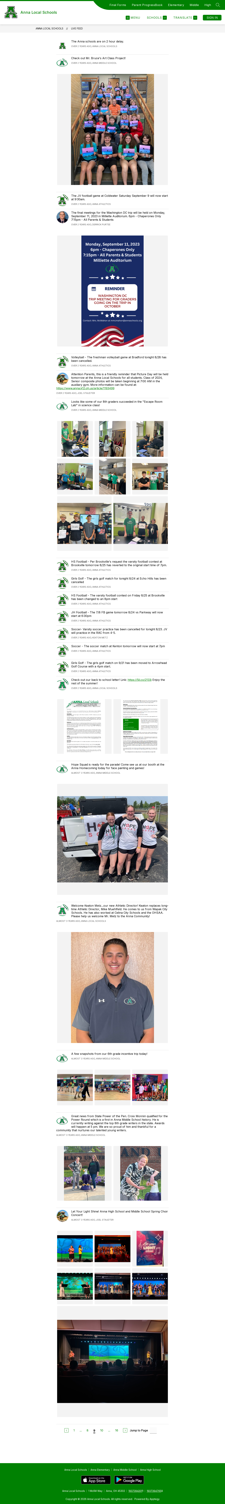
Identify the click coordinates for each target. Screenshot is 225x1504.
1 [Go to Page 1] (74, 1430)
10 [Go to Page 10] (101, 1430)
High (207, 5)
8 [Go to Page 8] (87, 1430)
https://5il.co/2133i (140, 680)
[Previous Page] (66, 1430)
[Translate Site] (184, 18)
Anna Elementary (100, 1469)
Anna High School (150, 1469)
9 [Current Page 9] (94, 1430)
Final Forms (118, 5)
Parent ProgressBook (147, 5)
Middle (194, 5)
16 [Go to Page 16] (116, 1430)
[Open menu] (133, 18)
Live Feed (77, 28)
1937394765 (154, 1490)
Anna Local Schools (49, 28)
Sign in (212, 17)
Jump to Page (139, 1430)
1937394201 (135, 1490)
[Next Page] (125, 1430)
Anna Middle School (125, 1469)
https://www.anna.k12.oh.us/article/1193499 (85, 388)
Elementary (176, 5)
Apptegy (155, 1498)
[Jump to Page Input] (153, 1430)
